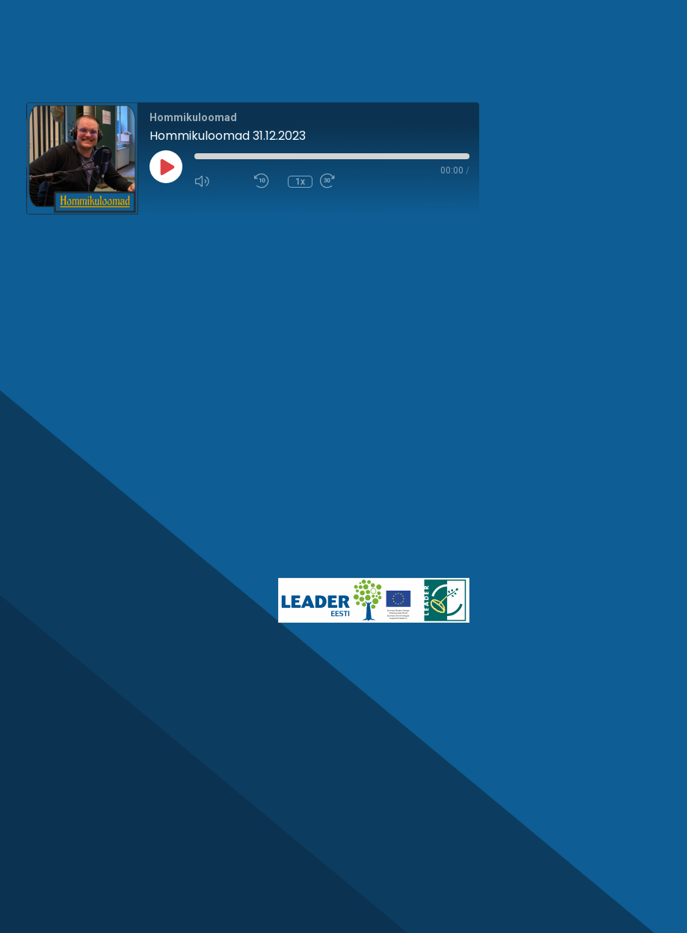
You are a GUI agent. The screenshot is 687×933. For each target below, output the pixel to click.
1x (300, 181)
